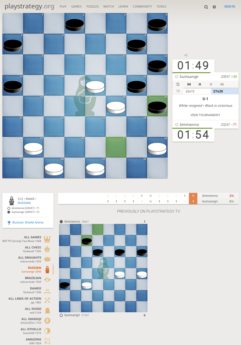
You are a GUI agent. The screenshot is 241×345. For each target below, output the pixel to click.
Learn (123, 6)
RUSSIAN (24, 203)
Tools (161, 6)
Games (76, 6)
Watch (108, 6)
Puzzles (92, 6)
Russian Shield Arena (27, 222)
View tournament (205, 115)
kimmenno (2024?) (26, 208)
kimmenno (189, 124)
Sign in (229, 6)
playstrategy (29, 6)
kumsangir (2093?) (26, 212)
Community (142, 6)
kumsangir (189, 76)
